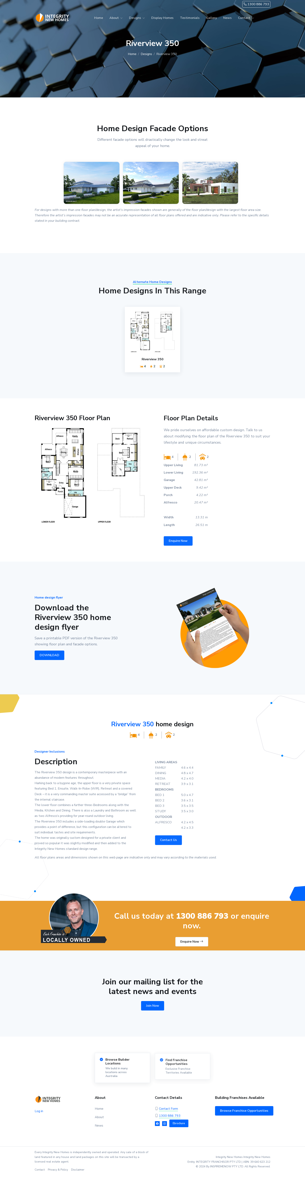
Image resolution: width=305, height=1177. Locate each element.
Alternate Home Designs (152, 285)
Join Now (152, 1005)
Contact (244, 18)
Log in (39, 1111)
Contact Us (171, 840)
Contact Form (168, 1109)
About (114, 18)
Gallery (211, 18)
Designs (135, 18)
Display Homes (162, 18)
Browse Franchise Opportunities (244, 1111)
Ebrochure (179, 1123)
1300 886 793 (256, 4)
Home (98, 18)
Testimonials (190, 18)
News (227, 18)
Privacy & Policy (58, 1170)
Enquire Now (178, 544)
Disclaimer (77, 1170)
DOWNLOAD (47, 655)
